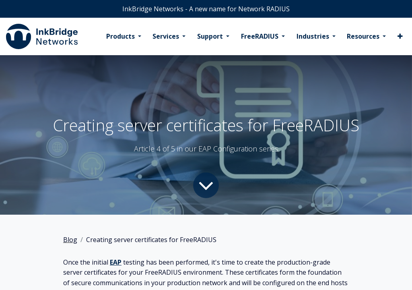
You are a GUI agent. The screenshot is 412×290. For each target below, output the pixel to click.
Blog (70, 239)
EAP (116, 262)
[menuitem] (123, 36)
